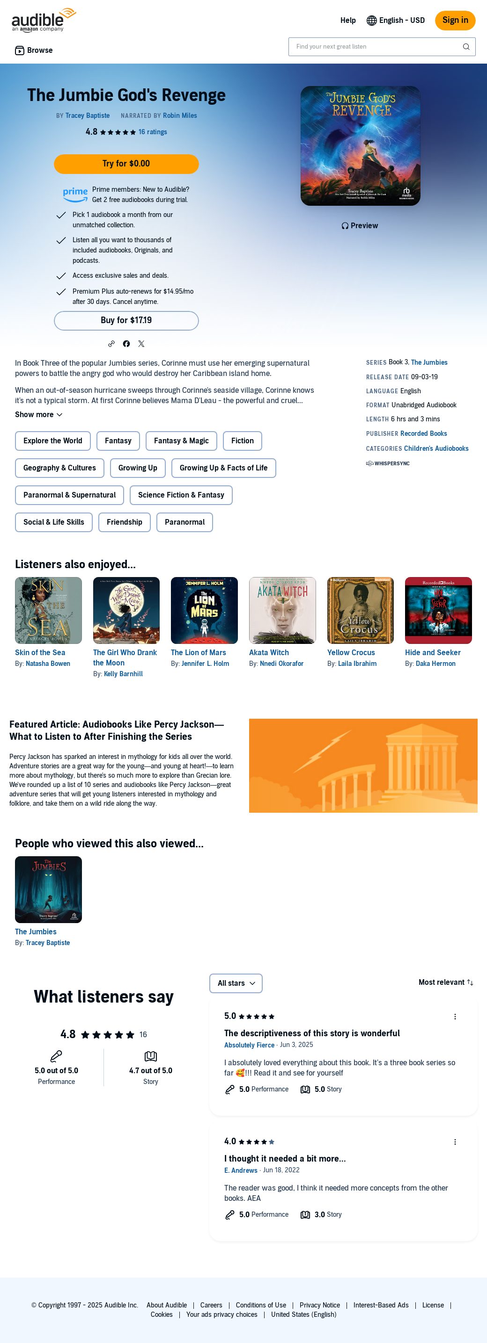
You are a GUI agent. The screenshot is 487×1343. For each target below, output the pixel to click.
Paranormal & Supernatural (69, 495)
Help (348, 20)
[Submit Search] (467, 46)
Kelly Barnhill (123, 674)
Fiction (242, 441)
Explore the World (52, 441)
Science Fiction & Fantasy (181, 495)
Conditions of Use (261, 1305)
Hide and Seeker (433, 652)
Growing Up (137, 468)
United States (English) (304, 1315)
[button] (111, 343)
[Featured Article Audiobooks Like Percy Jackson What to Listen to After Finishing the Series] (363, 767)
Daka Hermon (436, 664)
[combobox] (382, 46)
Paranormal (185, 522)
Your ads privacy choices (222, 1315)
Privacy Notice (320, 1305)
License (433, 1305)
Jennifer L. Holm (205, 664)
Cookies (162, 1315)
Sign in (455, 20)
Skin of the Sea (40, 652)
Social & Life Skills (53, 522)
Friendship (124, 522)
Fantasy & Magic (181, 441)
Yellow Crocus (351, 652)
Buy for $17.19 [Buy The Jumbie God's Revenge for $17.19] (126, 320)
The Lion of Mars (198, 652)
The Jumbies (36, 932)
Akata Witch (269, 652)
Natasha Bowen (48, 664)
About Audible (167, 1305)
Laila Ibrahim (357, 664)
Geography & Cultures (59, 468)
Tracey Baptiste (48, 943)
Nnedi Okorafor (282, 664)
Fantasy (118, 441)
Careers (211, 1305)
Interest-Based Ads (381, 1305)
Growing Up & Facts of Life (224, 468)
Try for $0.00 (126, 164)
